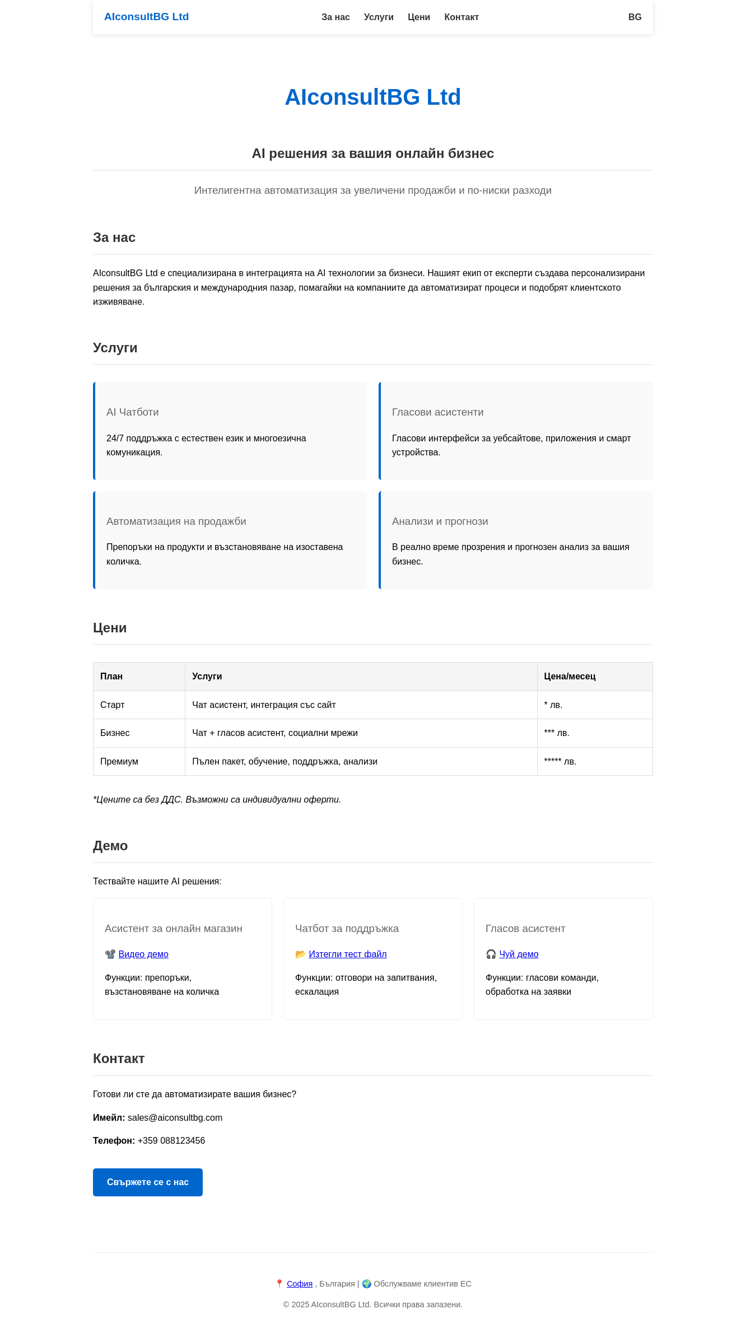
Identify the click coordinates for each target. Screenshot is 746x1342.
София (300, 1283)
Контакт (461, 17)
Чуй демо (518, 954)
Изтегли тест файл (347, 954)
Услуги (379, 17)
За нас (335, 17)
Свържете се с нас (148, 1182)
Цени (419, 17)
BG (635, 17)
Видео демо (143, 954)
